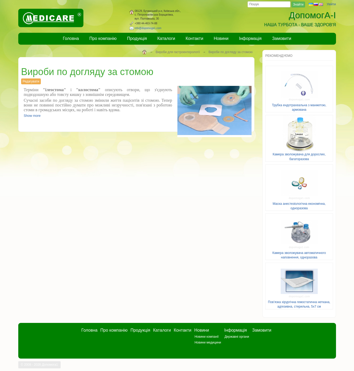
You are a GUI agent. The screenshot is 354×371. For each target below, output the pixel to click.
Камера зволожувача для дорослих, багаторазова (299, 156)
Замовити (281, 38)
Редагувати (31, 81)
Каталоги (166, 38)
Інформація (250, 38)
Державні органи (237, 336)
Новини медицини (208, 342)
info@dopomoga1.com (148, 28)
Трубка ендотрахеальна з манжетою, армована (299, 107)
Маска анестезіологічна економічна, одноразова (299, 206)
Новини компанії (207, 336)
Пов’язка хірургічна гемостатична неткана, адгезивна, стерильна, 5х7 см (299, 304)
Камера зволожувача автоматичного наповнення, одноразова (299, 255)
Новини (221, 38)
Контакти (194, 38)
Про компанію (103, 38)
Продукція (137, 38)
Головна (71, 38)
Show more (32, 116)
